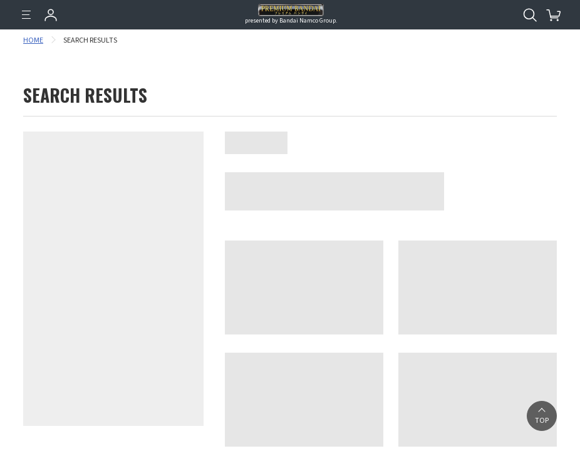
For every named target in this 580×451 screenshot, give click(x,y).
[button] (542, 416)
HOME (33, 40)
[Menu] (26, 15)
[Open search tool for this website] (530, 15)
